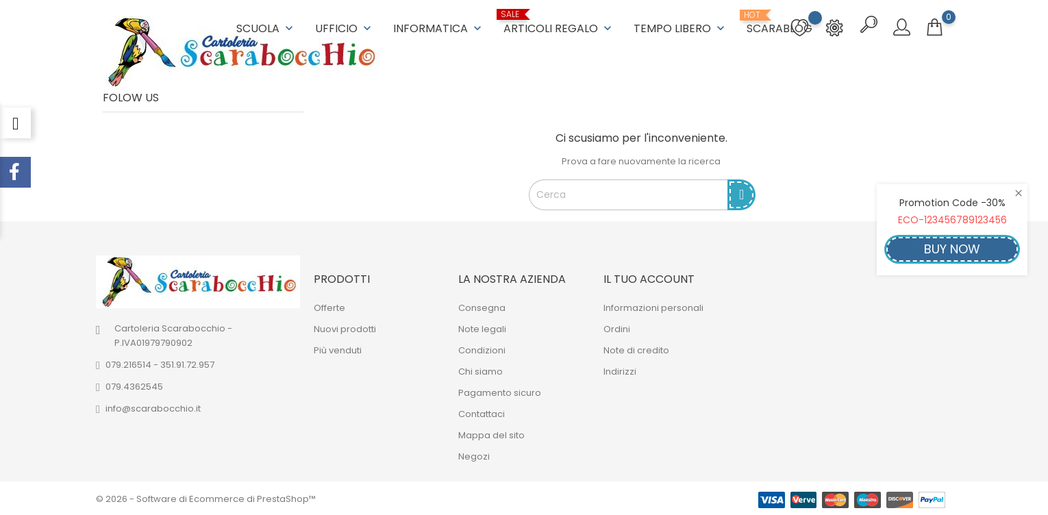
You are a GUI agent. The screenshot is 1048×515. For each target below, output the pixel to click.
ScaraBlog (779, 23)
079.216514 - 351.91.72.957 (159, 363)
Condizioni (482, 348)
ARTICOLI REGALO (558, 22)
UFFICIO (344, 28)
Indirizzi (619, 370)
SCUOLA (266, 28)
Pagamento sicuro (499, 391)
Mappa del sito (491, 433)
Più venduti (338, 348)
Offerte (329, 306)
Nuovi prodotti (345, 327)
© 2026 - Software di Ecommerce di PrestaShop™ (206, 497)
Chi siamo (480, 370)
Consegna (482, 306)
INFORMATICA (438, 28)
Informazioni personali (653, 306)
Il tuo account (649, 278)
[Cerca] (629, 194)
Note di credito (636, 348)
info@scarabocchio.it (153, 407)
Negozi (474, 455)
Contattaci (481, 412)
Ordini (616, 327)
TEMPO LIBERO (680, 28)
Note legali (482, 327)
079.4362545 (134, 385)
